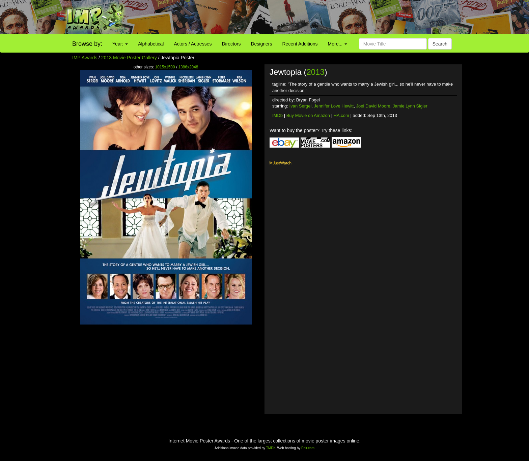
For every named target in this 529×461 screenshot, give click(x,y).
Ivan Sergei (300, 106)
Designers (261, 44)
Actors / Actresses (193, 44)
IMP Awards (84, 57)
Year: (120, 44)
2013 (315, 71)
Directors (231, 44)
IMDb (277, 115)
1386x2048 (188, 67)
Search (440, 44)
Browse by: (87, 43)
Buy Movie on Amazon (308, 115)
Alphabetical (151, 44)
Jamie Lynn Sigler (410, 106)
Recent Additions (300, 44)
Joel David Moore (373, 106)
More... (337, 44)
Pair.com (307, 448)
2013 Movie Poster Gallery (129, 57)
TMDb (270, 448)
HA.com (341, 115)
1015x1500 (165, 67)
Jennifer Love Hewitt (334, 106)
